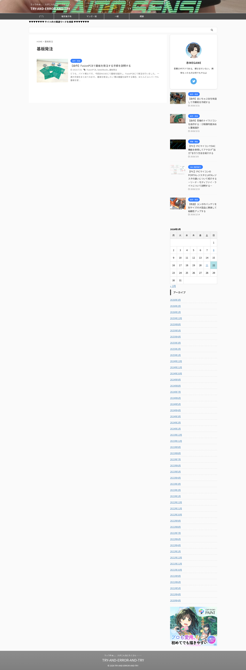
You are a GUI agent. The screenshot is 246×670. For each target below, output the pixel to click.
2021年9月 (175, 575)
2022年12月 (176, 502)
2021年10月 (176, 569)
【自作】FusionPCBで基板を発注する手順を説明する (100, 65)
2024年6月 (175, 398)
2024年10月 (176, 373)
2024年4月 (175, 410)
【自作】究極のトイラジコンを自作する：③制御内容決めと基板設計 (202, 124)
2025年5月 (175, 330)
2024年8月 (175, 385)
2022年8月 (175, 526)
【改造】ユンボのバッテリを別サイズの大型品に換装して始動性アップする (202, 207)
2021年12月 (176, 557)
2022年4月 (175, 545)
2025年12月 (176, 318)
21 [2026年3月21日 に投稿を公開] (207, 265)
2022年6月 (175, 539)
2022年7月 (175, 533)
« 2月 (173, 286)
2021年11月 (176, 563)
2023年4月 (175, 477)
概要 (142, 16)
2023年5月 (175, 471)
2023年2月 (175, 490)
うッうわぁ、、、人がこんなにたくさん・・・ (123, 655)
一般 (117, 16)
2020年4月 (175, 600)
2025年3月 (175, 342)
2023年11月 (176, 441)
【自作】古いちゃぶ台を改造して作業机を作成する (202, 100)
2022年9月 (175, 520)
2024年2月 (175, 422)
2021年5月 (175, 588)
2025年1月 (175, 355)
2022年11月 (176, 508)
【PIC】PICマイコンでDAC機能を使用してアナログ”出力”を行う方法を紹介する (202, 149)
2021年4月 (175, 594)
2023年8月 (175, 453)
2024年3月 (175, 416)
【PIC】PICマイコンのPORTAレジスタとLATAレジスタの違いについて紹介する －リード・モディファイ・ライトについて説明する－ (203, 178)
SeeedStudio (102, 69)
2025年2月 (175, 348)
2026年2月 (175, 306)
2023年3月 (175, 483)
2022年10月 (176, 514)
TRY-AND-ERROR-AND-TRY (50, 8)
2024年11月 (176, 367)
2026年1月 (175, 312)
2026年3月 (175, 299)
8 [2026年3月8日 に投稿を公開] (213, 250)
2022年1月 (175, 551)
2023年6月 (175, 465)
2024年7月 (175, 391)
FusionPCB (91, 69)
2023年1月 (175, 496)
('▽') (41, 16)
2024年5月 (175, 404)
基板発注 (113, 69)
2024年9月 (175, 379)
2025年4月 (175, 336)
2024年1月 (175, 428)
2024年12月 (176, 361)
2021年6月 (175, 582)
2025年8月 (175, 324)
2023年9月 (175, 447)
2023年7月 (175, 459)
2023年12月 (176, 434)
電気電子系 (66, 16)
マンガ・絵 (91, 16)
